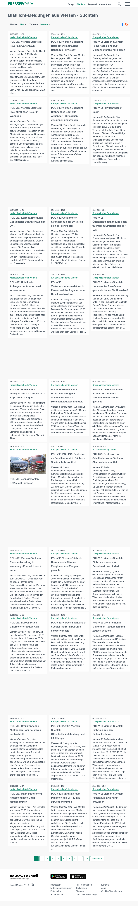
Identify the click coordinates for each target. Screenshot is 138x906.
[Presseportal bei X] (28, 890)
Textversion (81, 893)
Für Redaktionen (84, 890)
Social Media (56, 899)
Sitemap (80, 896)
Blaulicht (81, 4)
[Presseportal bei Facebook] (24, 890)
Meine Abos (105, 4)
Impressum (55, 890)
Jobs (103, 893)
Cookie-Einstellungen (111, 896)
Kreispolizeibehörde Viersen (23, 37)
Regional (92, 4)
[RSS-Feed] (127, 24)
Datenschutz (56, 896)
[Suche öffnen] (119, 4)
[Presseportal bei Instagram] (32, 890)
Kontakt (105, 890)
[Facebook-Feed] (122, 24)
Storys (71, 4)
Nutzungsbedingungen (61, 893)
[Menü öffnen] (127, 4)
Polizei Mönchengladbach (105, 450)
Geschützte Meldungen (87, 899)
